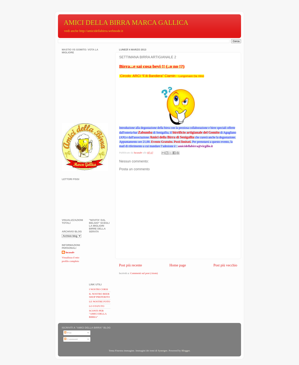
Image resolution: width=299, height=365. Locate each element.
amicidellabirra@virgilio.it (195, 146)
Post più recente (130, 265)
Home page (178, 265)
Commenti (71, 339)
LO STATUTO (96, 306)
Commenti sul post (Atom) (144, 273)
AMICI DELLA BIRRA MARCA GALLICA (126, 22)
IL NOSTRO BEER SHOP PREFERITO (99, 295)
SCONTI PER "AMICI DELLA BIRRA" (98, 313)
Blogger (186, 350)
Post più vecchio (225, 265)
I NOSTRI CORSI (98, 289)
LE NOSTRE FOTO (99, 301)
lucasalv (70, 252)
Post (68, 332)
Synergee (162, 350)
